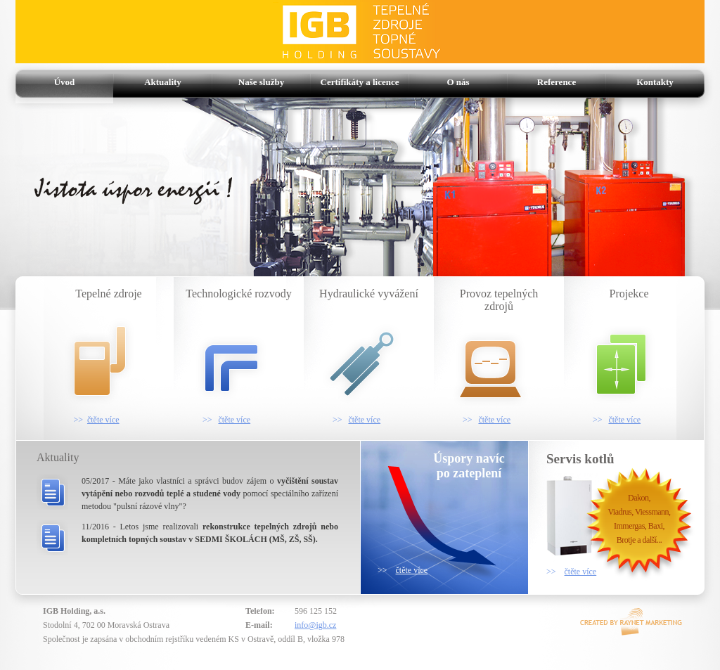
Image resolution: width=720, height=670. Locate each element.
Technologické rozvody (236, 357)
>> (403, 570)
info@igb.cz (315, 625)
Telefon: (260, 611)
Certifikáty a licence (360, 82)
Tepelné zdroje (96, 357)
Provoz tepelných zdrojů (489, 357)
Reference (556, 82)
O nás (457, 82)
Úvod (64, 82)
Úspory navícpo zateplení (469, 465)
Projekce (616, 357)
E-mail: (259, 625)
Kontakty (655, 82)
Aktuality (162, 82)
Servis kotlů (580, 458)
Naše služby (261, 82)
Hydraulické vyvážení (364, 357)
